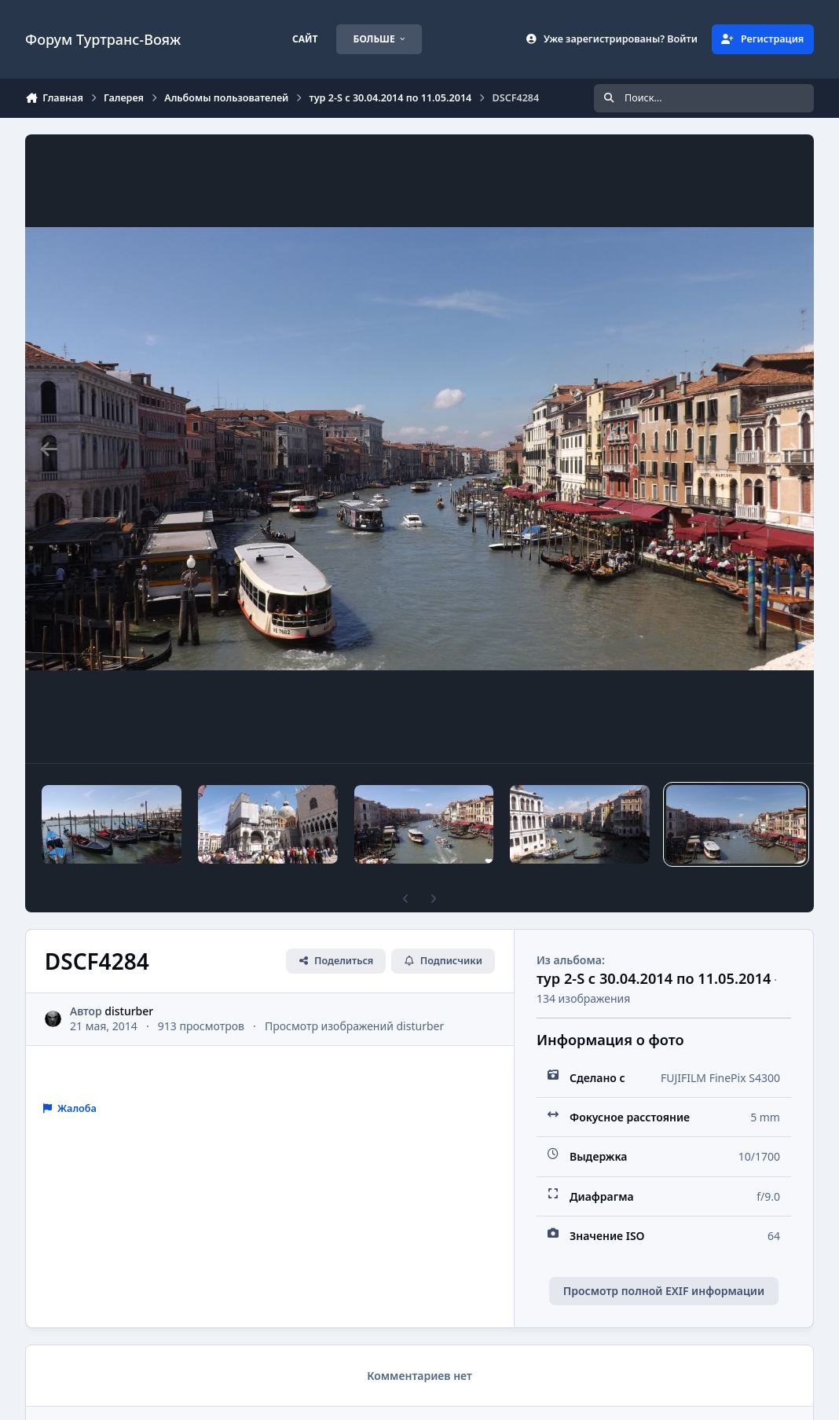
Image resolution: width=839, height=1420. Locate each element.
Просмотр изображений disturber (354, 1025)
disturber (128, 1011)
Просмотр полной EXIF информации (663, 1290)
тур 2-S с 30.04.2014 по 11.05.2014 (654, 978)
